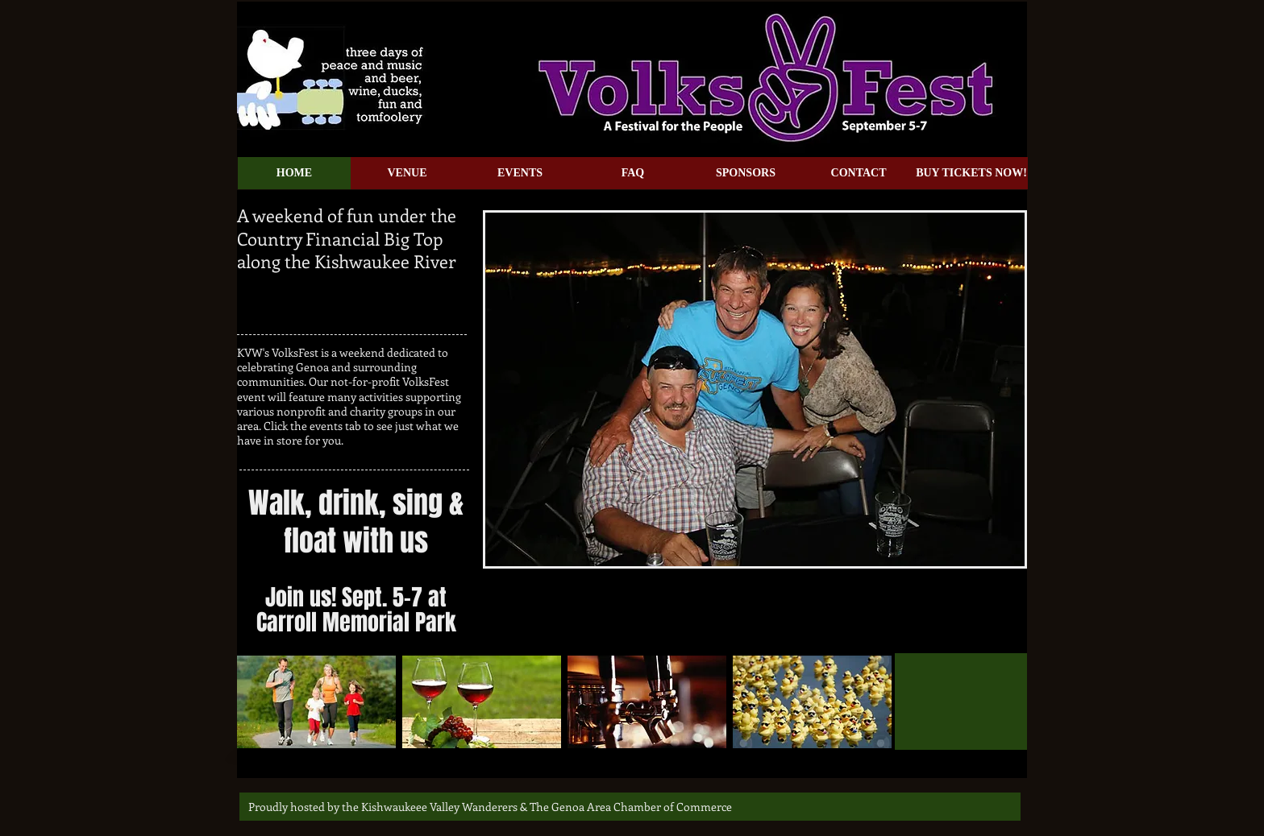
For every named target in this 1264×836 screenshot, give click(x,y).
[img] (316, 702)
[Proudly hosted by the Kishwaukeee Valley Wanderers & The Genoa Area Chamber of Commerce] (490, 806)
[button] (755, 389)
